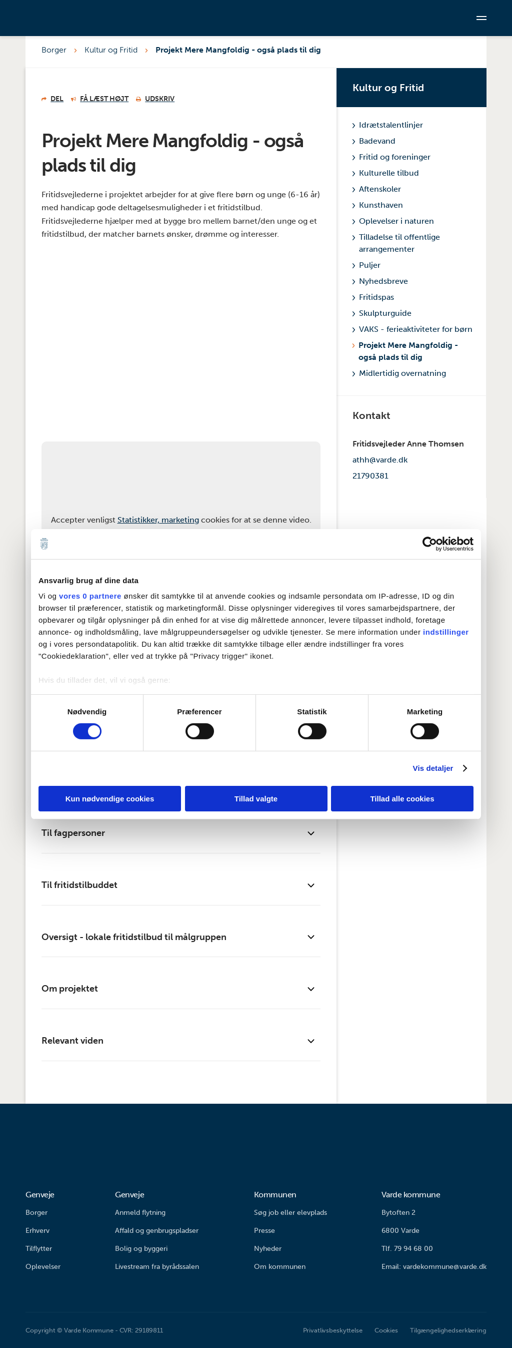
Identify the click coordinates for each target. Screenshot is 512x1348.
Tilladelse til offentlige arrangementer (396, 243)
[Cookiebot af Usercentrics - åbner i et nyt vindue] (430, 543)
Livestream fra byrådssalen (157, 1266)
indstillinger (446, 632)
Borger (54, 50)
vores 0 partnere (90, 596)
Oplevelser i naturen (393, 221)
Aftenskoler (376, 189)
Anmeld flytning (140, 1212)
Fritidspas (373, 297)
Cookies (386, 1330)
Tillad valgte (256, 798)
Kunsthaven (377, 205)
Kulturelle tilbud (385, 173)
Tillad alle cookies (402, 798)
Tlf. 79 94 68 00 (407, 1248)
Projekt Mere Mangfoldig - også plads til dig (238, 50)
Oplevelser (43, 1266)
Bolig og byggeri (141, 1248)
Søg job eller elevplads (290, 1212)
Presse (264, 1230)
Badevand (374, 141)
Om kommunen (280, 1266)
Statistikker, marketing (158, 520)
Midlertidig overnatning (399, 373)
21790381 (370, 476)
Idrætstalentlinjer (387, 125)
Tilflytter (39, 1248)
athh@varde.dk (380, 460)
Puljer (366, 265)
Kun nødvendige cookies (110, 798)
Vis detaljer (433, 768)
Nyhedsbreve (380, 281)
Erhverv (38, 1230)
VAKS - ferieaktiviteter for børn (412, 329)
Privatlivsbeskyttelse (332, 1330)
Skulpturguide (382, 313)
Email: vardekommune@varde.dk (434, 1266)
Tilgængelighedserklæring (448, 1330)
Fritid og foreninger (391, 157)
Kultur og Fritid (111, 50)
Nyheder (268, 1248)
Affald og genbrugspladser (156, 1230)
